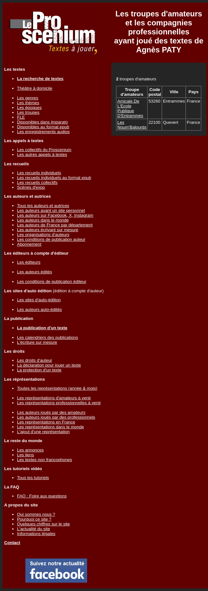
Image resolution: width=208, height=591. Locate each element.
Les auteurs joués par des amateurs (51, 412)
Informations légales (36, 533)
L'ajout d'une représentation (43, 431)
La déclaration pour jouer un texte (49, 365)
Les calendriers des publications (47, 337)
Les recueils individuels (39, 172)
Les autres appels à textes (42, 154)
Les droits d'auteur (34, 360)
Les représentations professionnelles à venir (59, 402)
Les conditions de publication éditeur (51, 281)
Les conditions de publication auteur (51, 239)
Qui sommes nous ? (36, 514)
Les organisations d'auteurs (43, 234)
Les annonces (30, 450)
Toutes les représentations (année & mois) (57, 388)
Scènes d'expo (31, 187)
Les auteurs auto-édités (39, 309)
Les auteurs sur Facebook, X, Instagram (55, 215)
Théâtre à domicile (34, 88)
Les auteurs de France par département (55, 225)
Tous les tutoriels (33, 477)
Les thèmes (28, 102)
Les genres (27, 97)
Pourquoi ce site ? (34, 519)
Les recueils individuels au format (54, 177)
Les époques (29, 107)
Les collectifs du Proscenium (44, 149)
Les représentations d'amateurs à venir (54, 398)
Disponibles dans (42, 122)
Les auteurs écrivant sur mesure (47, 229)
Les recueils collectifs (37, 182)
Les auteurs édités (34, 271)
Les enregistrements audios (43, 131)
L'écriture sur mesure (37, 342)
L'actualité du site (33, 528)
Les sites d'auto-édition (39, 299)
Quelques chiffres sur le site (43, 524)
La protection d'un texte (39, 370)
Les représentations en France (46, 422)
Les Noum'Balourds (132, 125)
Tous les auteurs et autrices (43, 205)
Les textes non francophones (44, 459)
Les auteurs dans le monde (43, 220)
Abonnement (29, 244)
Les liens (25, 454)
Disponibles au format (43, 126)
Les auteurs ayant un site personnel (51, 210)
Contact (12, 542)
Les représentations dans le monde (50, 426)
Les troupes (28, 112)
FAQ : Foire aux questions (42, 496)
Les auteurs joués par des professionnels (56, 417)
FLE (21, 117)
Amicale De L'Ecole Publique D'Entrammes (130, 108)
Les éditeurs (29, 262)
